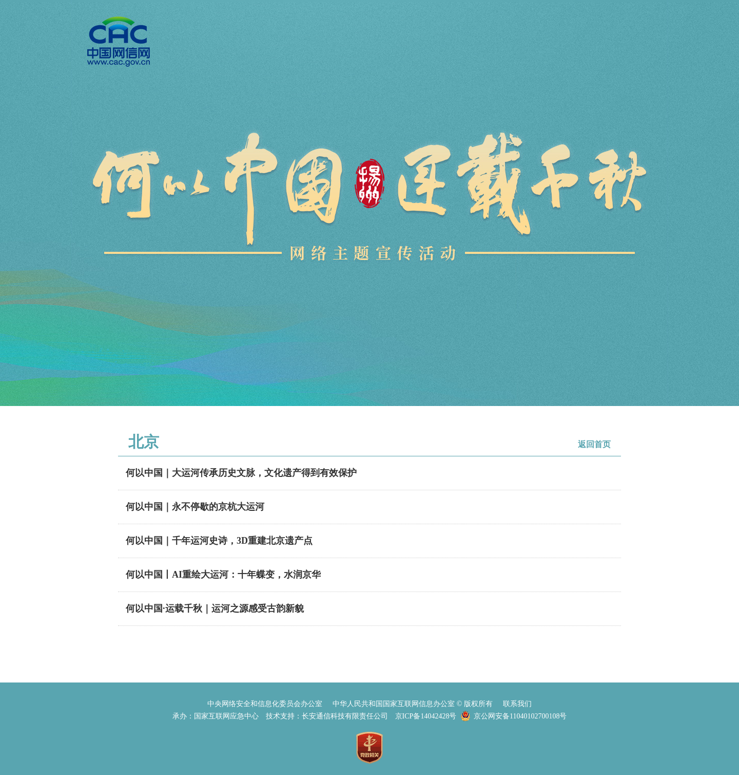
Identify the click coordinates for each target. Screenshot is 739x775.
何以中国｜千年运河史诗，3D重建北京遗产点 (219, 541)
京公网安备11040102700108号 (520, 716)
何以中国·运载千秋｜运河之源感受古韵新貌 (215, 608)
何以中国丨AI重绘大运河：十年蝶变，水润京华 (223, 574)
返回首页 (594, 444)
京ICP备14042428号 (426, 716)
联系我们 (517, 704)
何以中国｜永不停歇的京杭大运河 (195, 507)
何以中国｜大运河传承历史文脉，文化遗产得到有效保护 (241, 473)
